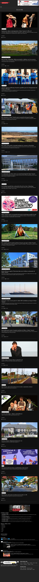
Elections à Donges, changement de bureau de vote (12, 450)
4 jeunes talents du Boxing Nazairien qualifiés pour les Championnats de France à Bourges (17, 89)
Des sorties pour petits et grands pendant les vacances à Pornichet (18, 148)
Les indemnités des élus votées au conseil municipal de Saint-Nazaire (19, 178)
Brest (2, 541)
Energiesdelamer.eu (4, 544)
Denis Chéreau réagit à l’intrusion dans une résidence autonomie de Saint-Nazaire (17, 280)
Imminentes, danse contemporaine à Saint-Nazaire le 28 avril (19, 31)
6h (12, 560)
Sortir (8, 218)
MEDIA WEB (5, 551)
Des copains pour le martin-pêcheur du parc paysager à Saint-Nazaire (19, 250)
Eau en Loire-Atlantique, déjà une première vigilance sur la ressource (19, 59)
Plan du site (24, 577)
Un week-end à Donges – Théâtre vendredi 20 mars (12, 423)
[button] (1, 7)
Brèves (3, 367)
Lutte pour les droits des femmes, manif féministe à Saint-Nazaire (15, 477)
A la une (3, 57)
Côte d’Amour (3, 535)
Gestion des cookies (29, 577)
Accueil (21, 577)
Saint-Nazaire (3, 536)
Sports (5, 86)
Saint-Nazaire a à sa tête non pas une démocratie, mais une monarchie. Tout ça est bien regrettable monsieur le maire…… (16, 529)
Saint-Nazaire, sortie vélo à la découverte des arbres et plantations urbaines (17, 396)
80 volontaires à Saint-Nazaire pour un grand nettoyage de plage (19, 118)
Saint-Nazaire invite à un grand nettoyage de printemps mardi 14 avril (19, 221)
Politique (8, 175)
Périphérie (5, 367)
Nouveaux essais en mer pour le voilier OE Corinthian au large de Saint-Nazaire (18, 309)
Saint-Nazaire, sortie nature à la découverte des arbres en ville (14, 504)
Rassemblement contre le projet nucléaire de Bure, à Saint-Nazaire (18, 339)
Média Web (3, 534)
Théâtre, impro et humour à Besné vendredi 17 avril (12, 369)
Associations (9, 116)
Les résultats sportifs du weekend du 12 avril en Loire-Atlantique (17, 191)
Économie (8, 57)
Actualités (5, 57)
